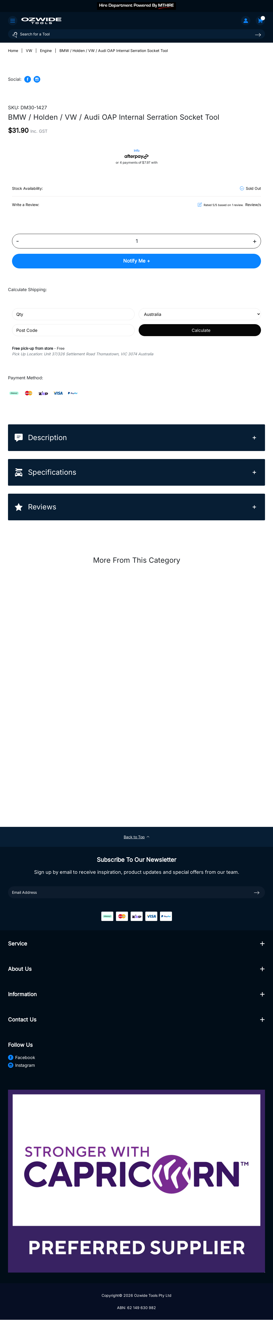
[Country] (200, 314)
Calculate (201, 330)
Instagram (21, 1065)
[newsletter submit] (256, 893)
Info (136, 150)
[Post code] (73, 330)
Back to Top (136, 837)
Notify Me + (136, 261)
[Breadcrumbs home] (13, 51)
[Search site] (258, 35)
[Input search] (136, 34)
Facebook (21, 1057)
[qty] (73, 314)
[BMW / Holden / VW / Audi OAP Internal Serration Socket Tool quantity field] (136, 241)
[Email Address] (136, 893)
